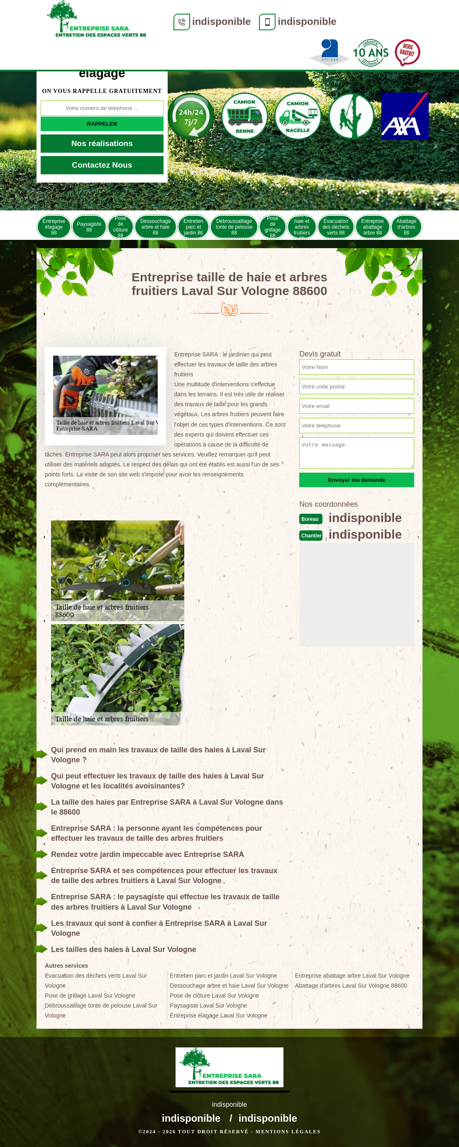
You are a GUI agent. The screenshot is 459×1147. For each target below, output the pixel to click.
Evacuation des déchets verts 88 (335, 227)
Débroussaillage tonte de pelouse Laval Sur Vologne (101, 1010)
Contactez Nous (102, 165)
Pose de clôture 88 (120, 227)
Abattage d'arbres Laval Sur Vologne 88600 (351, 985)
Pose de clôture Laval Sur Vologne (214, 995)
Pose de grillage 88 (273, 227)
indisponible (221, 21)
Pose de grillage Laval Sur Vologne (90, 995)
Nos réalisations (102, 143)
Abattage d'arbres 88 (406, 227)
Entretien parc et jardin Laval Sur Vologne (223, 975)
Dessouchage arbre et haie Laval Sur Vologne (229, 985)
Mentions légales (288, 1132)
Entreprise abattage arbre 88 (372, 227)
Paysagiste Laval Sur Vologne (208, 1005)
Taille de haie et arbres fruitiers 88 (302, 227)
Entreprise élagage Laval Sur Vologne (218, 1015)
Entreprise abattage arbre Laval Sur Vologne (352, 975)
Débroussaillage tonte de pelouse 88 (234, 227)
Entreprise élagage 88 (54, 227)
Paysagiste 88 (89, 227)
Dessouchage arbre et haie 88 (155, 227)
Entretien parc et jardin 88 (193, 227)
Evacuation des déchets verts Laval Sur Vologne (96, 980)
